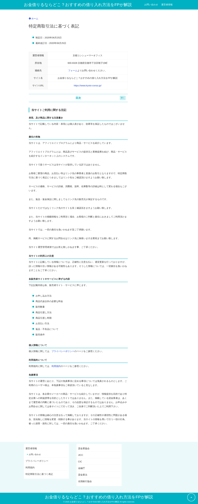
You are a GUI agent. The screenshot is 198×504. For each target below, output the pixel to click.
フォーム (72, 70)
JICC (80, 455)
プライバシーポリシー (63, 351)
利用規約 (56, 366)
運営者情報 (167, 4)
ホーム (33, 18)
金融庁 (81, 468)
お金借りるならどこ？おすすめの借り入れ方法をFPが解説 (78, 4)
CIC (80, 461)
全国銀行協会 (85, 481)
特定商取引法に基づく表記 (39, 474)
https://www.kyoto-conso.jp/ (87, 85)
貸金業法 (82, 475)
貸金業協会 (84, 448)
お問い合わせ (151, 4)
